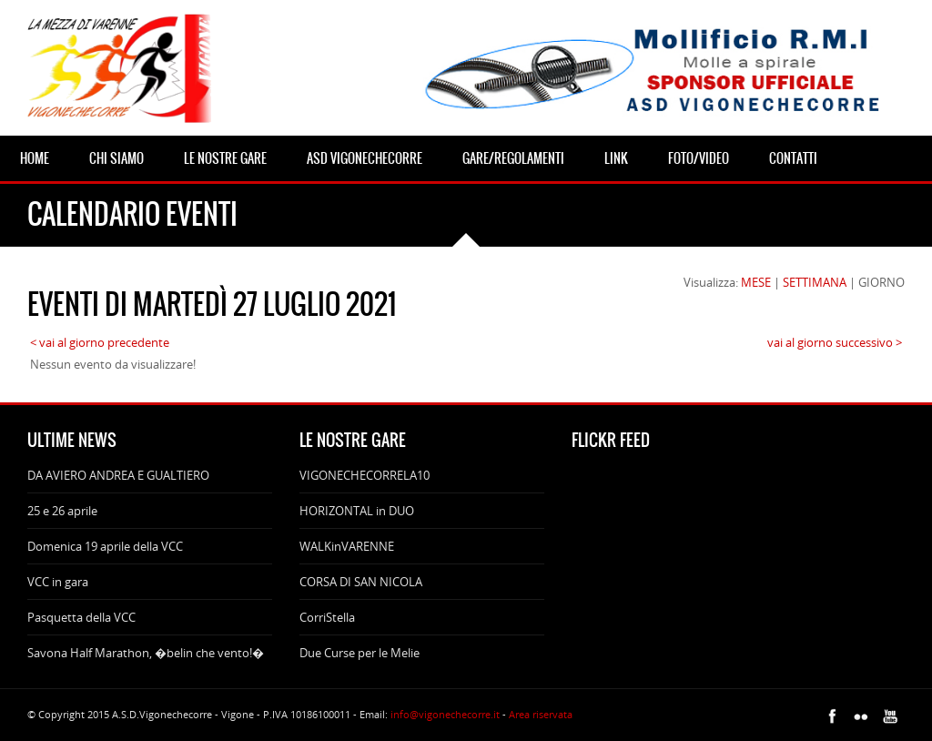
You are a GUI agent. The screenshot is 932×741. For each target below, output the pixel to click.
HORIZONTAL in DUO (356, 510)
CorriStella (327, 617)
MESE (756, 282)
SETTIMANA (814, 282)
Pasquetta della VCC (81, 617)
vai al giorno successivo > (834, 342)
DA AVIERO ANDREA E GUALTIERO (118, 475)
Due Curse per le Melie (359, 653)
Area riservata (540, 714)
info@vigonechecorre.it (445, 714)
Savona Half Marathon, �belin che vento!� (145, 653)
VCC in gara (57, 582)
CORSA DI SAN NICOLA (360, 582)
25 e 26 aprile (62, 510)
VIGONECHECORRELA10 (364, 475)
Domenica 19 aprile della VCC (105, 546)
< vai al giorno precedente (99, 342)
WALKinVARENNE (346, 546)
